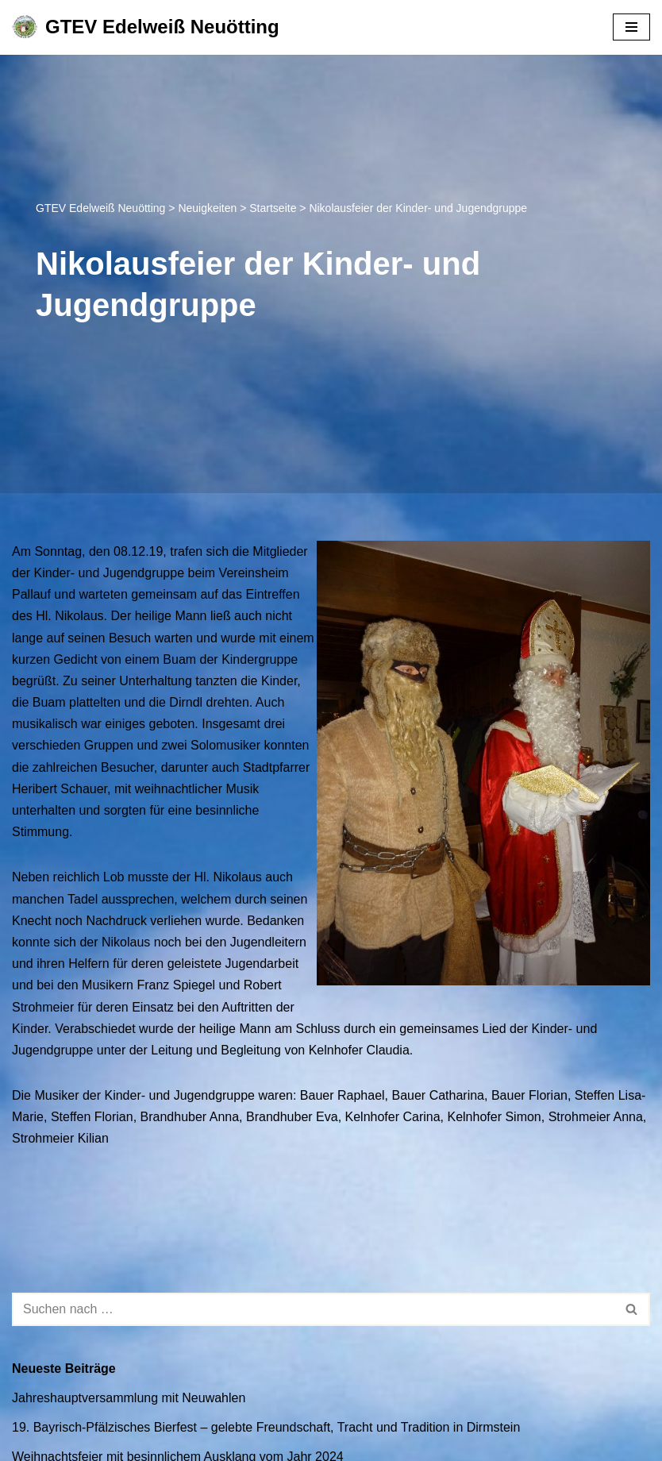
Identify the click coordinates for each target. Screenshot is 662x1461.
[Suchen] (313, 1309)
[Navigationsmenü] (631, 26)
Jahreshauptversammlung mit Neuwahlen (128, 1398)
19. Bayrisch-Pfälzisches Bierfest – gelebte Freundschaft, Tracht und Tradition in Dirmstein (266, 1427)
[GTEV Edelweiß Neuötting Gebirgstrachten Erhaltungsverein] (145, 27)
